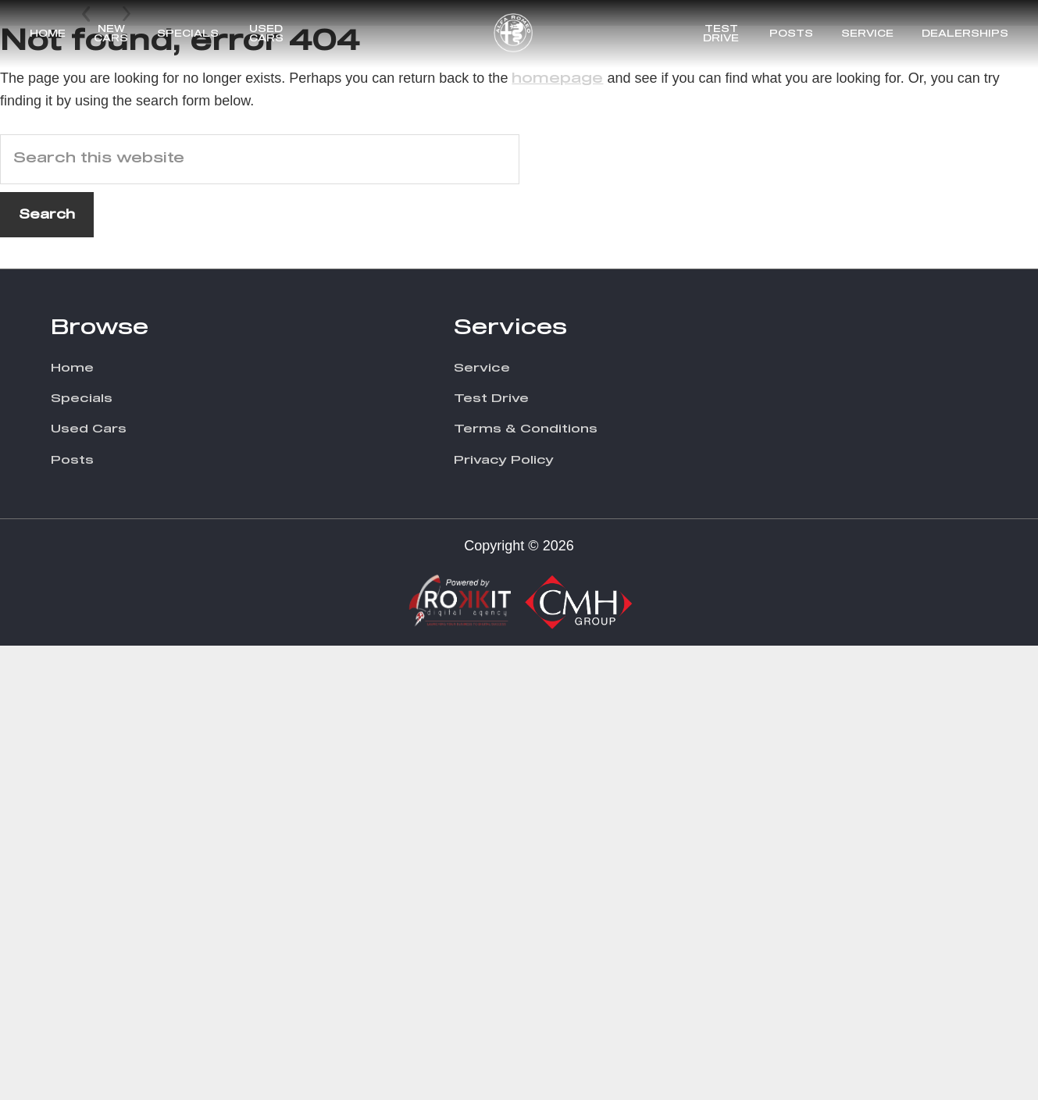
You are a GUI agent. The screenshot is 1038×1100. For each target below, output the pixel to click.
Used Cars (266, 34)
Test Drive (721, 34)
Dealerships (965, 34)
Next (126, 434)
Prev (87, 434)
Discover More (857, 399)
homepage (557, 533)
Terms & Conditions (525, 884)
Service (867, 34)
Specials (188, 34)
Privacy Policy (504, 914)
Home (48, 34)
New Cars (111, 34)
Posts (791, 34)
